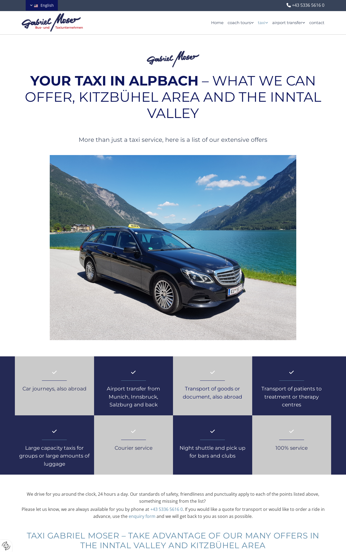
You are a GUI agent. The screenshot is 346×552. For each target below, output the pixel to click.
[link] (239, 23)
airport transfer (287, 22)
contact (316, 22)
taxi (261, 22)
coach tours (239, 22)
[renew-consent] (6, 546)
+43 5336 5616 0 (308, 5)
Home (217, 22)
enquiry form (142, 516)
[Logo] (59, 22)
